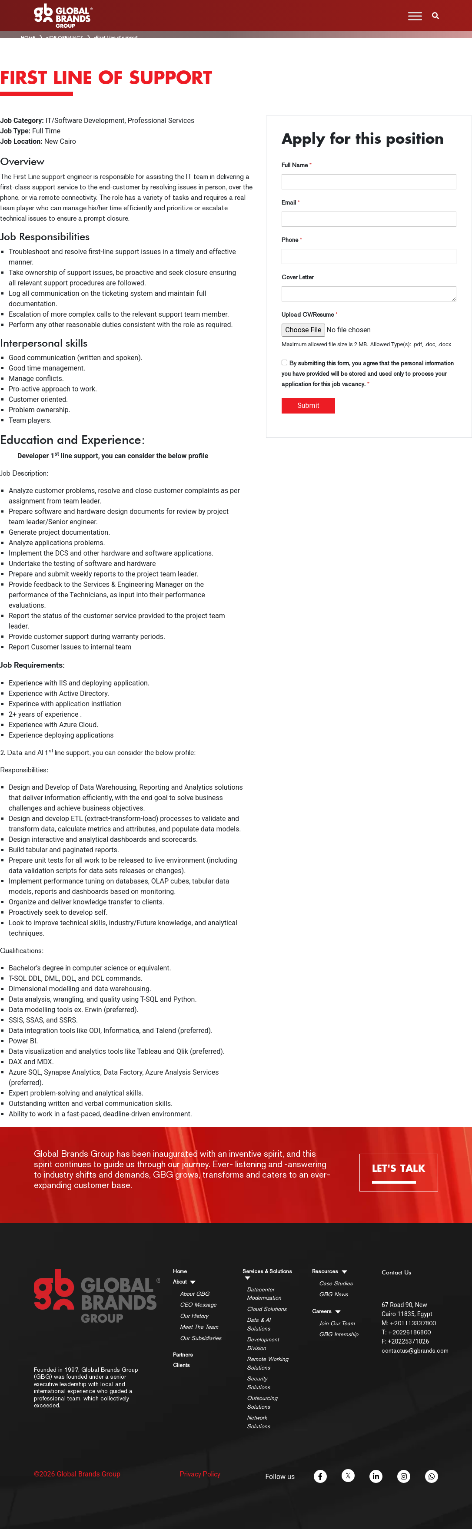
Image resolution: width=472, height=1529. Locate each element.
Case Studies (335, 1283)
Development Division (263, 1343)
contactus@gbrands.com (415, 1350)
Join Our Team (337, 1323)
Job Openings (65, 38)
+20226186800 (409, 1332)
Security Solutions (258, 1382)
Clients (181, 1365)
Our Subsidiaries (200, 1338)
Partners (183, 1355)
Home (180, 1271)
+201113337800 (413, 1323)
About (184, 1282)
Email (291, 202)
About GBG (194, 1294)
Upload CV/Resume (310, 314)
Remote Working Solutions (267, 1363)
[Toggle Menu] (415, 16)
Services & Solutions (267, 1274)
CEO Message (198, 1304)
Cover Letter (297, 277)
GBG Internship (338, 1334)
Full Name (297, 165)
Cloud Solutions (266, 1309)
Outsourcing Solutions (262, 1402)
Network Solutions (258, 1422)
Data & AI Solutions (258, 1324)
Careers (326, 1311)
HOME (28, 38)
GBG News (333, 1294)
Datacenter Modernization (264, 1293)
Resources (329, 1271)
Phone (292, 239)
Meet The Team (199, 1327)
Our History (194, 1316)
